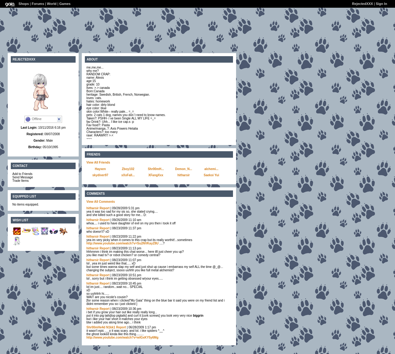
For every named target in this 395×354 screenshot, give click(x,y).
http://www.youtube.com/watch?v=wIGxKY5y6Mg (122, 337)
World (51, 4)
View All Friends (98, 162)
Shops (24, 4)
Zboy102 (128, 169)
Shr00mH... (156, 169)
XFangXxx (155, 175)
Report (105, 208)
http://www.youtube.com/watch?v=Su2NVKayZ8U (122, 243)
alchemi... (211, 169)
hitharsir (183, 175)
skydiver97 (100, 175)
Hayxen (100, 169)
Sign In (381, 4)
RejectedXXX (362, 4)
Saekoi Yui (211, 175)
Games (65, 4)
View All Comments (100, 201)
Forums (38, 4)
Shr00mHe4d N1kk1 (100, 327)
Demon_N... (183, 169)
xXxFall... (128, 175)
